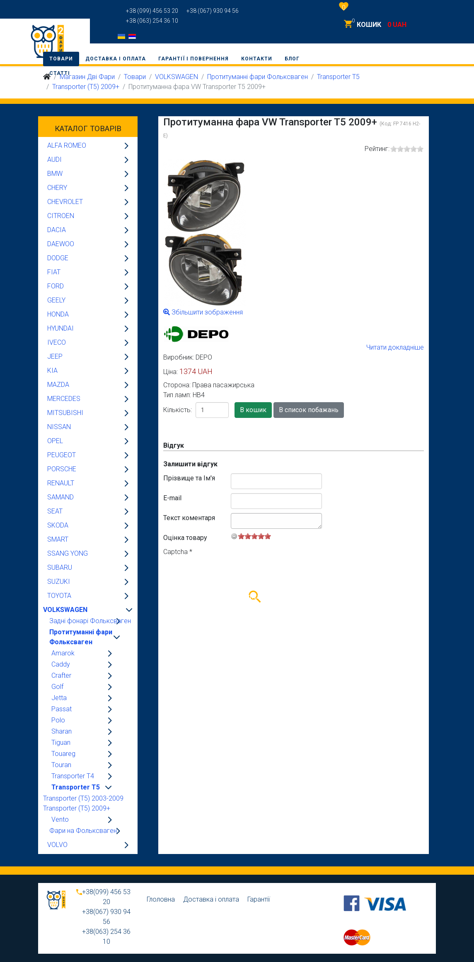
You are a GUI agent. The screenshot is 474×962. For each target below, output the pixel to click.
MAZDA (58, 385)
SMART (57, 539)
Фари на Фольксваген (83, 831)
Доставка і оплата (115, 59)
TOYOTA (59, 596)
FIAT (53, 272)
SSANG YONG (67, 553)
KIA (52, 370)
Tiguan (60, 742)
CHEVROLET (65, 202)
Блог (292, 59)
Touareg (63, 754)
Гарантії (258, 899)
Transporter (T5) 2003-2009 (83, 798)
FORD (55, 286)
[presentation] (226, 573)
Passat (61, 709)
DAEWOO (60, 244)
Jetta (59, 698)
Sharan (61, 731)
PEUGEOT (61, 455)
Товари (61, 59)
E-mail (172, 498)
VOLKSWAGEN (65, 610)
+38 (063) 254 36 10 (152, 20)
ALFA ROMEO (66, 145)
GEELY (56, 300)
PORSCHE (61, 469)
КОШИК (369, 25)
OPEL (55, 441)
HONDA (58, 314)
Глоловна (161, 899)
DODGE (57, 258)
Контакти (256, 59)
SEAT (55, 511)
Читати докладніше (395, 347)
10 (267, 536)
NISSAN (59, 427)
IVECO (56, 342)
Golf (57, 687)
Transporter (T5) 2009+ (85, 87)
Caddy (60, 664)
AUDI (54, 159)
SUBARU (59, 567)
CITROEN (60, 216)
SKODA (57, 525)
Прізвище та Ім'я (189, 478)
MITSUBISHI (65, 413)
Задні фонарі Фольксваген (90, 621)
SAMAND (60, 497)
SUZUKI (58, 581)
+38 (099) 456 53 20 (152, 10)
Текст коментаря (189, 518)
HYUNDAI (60, 328)
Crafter (61, 675)
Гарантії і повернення (193, 59)
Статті (59, 73)
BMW (55, 174)
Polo (58, 720)
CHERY (57, 188)
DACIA (56, 230)
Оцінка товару (185, 538)
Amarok (63, 653)
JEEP (55, 356)
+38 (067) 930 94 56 (212, 10)
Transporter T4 (72, 776)
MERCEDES (63, 399)
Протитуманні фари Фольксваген (80, 637)
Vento (60, 819)
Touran (61, 765)
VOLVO (57, 845)
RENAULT (60, 483)
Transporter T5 (75, 787)
